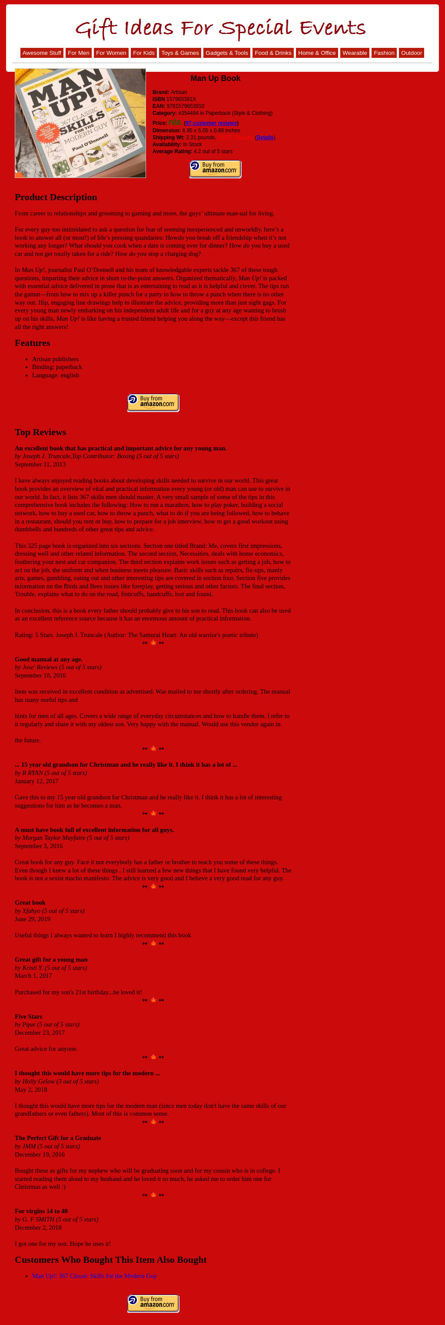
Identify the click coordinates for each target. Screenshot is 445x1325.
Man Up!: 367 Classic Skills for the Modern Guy (94, 1275)
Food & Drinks (273, 53)
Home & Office (316, 53)
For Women (111, 53)
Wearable (354, 53)
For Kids (144, 53)
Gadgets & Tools (227, 53)
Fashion (384, 53)
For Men (79, 53)
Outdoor (411, 53)
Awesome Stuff (42, 53)
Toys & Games (180, 53)
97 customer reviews (211, 123)
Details (264, 137)
